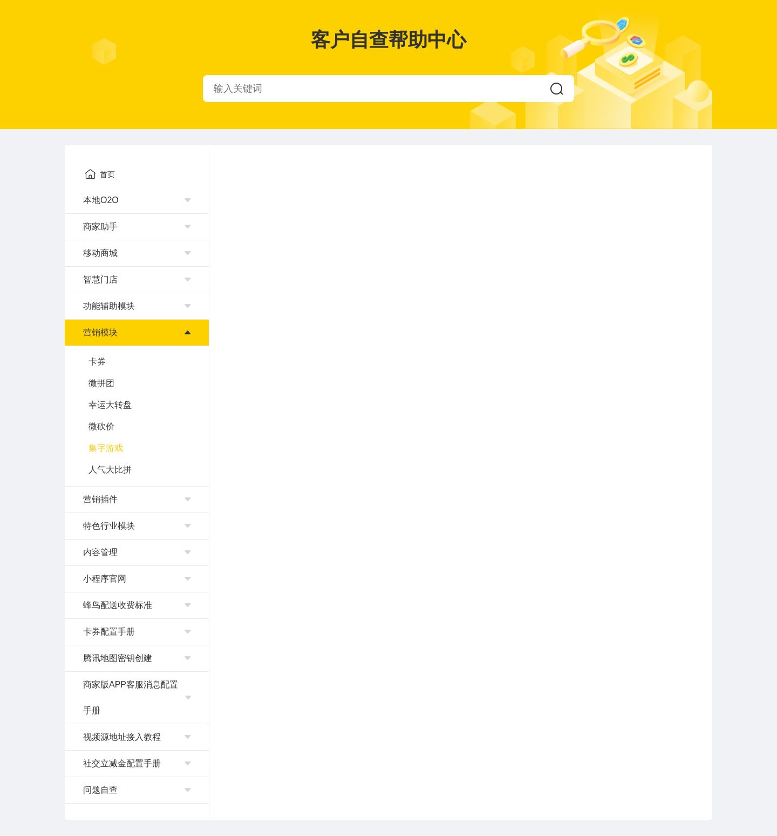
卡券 (97, 361)
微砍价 (101, 426)
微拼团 (101, 383)
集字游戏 (105, 448)
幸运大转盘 (110, 404)
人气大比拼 (110, 469)
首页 (100, 174)
